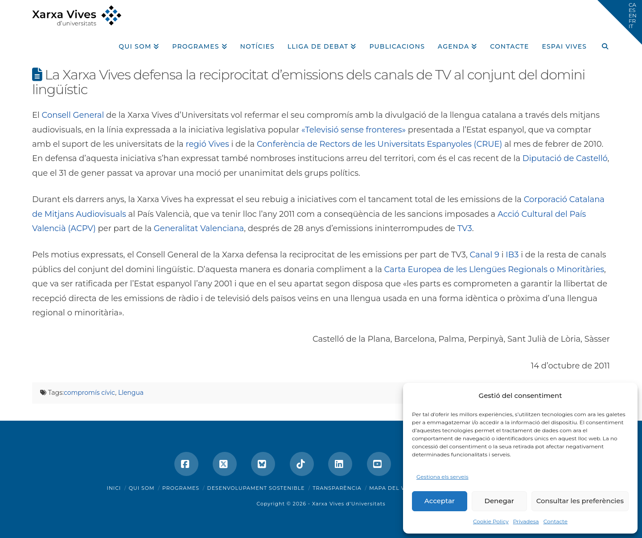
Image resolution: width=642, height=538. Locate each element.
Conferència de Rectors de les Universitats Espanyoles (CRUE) (379, 144)
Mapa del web (392, 488)
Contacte (555, 521)
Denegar (499, 501)
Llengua (131, 393)
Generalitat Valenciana (199, 228)
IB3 (512, 255)
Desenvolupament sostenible (256, 488)
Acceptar (439, 501)
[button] (619, 22)
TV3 (464, 228)
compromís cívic (89, 393)
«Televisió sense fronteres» (353, 130)
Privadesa (526, 521)
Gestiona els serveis (442, 476)
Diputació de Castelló (565, 158)
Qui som (142, 488)
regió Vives (207, 144)
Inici (114, 488)
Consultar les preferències (580, 501)
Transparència (337, 488)
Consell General (73, 115)
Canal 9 (484, 255)
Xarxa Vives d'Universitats (349, 504)
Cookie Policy (491, 521)
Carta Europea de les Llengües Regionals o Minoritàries (494, 269)
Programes (180, 488)
